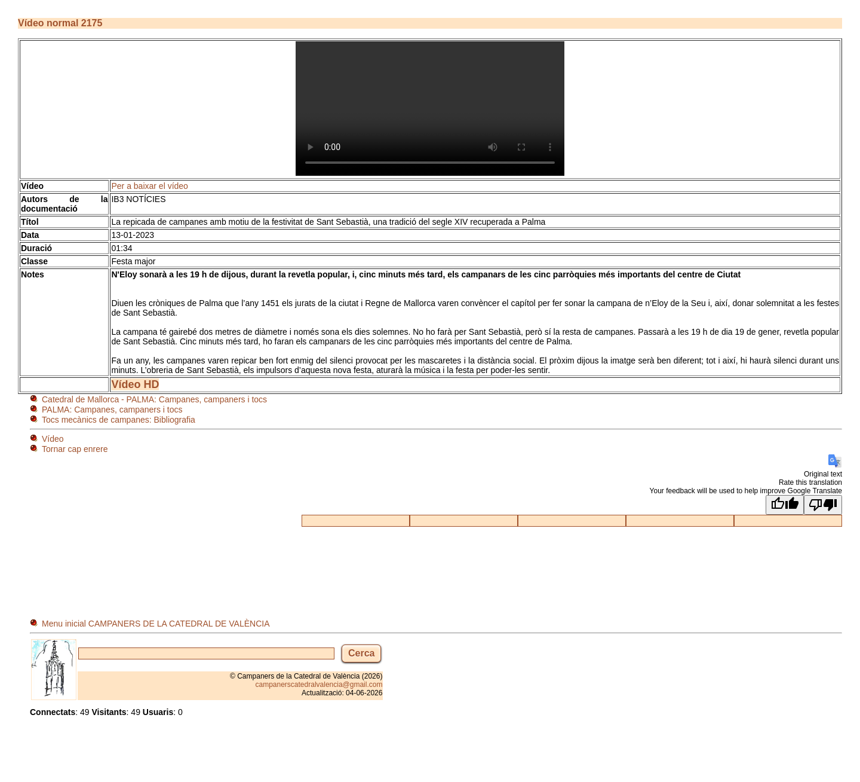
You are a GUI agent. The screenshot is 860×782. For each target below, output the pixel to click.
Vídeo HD (135, 384)
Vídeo (53, 439)
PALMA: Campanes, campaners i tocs (112, 409)
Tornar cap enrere (75, 449)
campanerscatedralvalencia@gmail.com (319, 684)
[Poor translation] (823, 505)
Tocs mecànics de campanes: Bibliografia (118, 419)
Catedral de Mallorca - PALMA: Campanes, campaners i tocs (154, 399)
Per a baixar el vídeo (149, 186)
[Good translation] (785, 505)
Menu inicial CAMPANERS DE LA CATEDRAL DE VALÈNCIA (156, 623)
